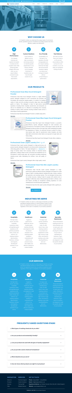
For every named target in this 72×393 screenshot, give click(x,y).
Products (45, 3)
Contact (62, 3)
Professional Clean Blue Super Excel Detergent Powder (43, 119)
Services (51, 3)
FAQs (57, 3)
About (38, 3)
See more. (13, 116)
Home (33, 3)
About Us (9, 379)
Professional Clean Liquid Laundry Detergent (27, 142)
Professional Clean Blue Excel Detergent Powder (25, 93)
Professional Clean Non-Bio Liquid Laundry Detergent (42, 166)
